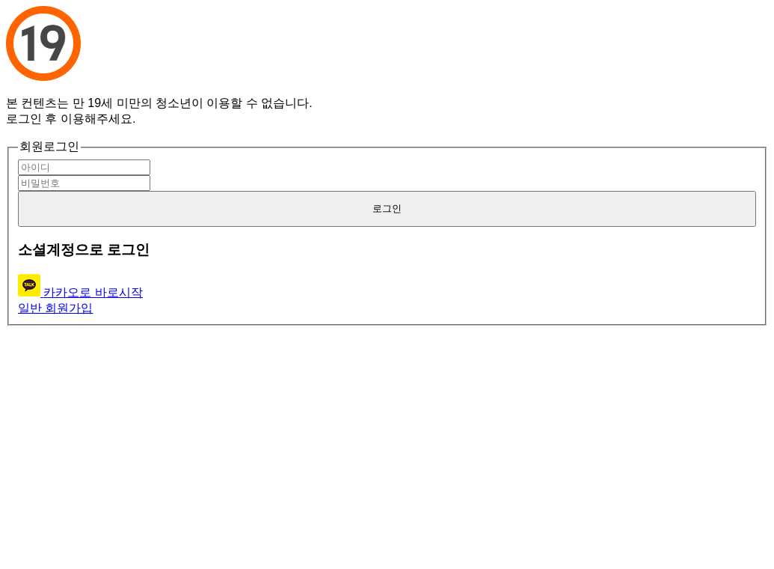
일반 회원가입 (55, 308)
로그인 (387, 208)
